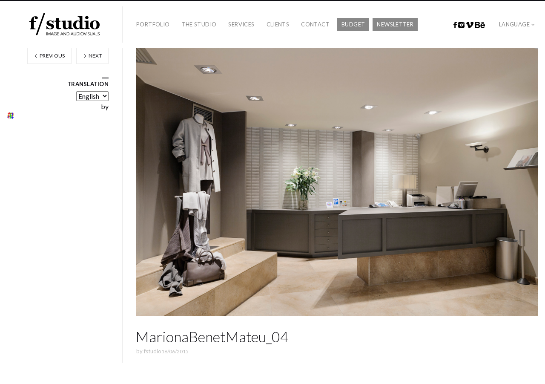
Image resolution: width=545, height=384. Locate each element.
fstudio (152, 351)
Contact (315, 24)
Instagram (461, 25)
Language (514, 24)
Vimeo (469, 25)
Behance (480, 25)
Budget (353, 24)
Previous (49, 55)
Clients (278, 24)
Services (241, 24)
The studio (199, 24)
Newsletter (395, 24)
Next (92, 55)
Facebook (455, 25)
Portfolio (153, 24)
